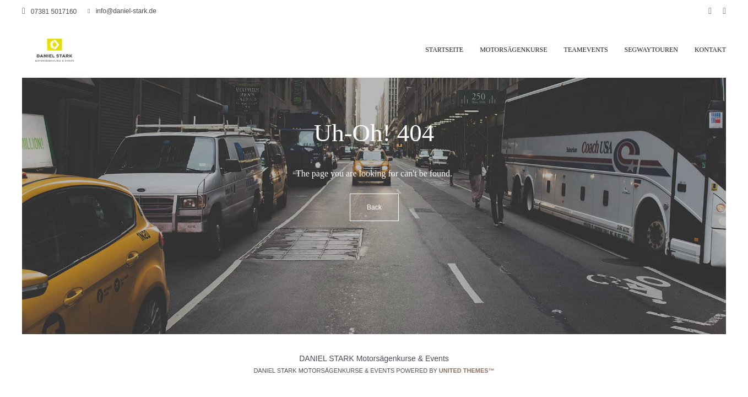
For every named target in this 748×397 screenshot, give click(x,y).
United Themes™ (467, 370)
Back (374, 207)
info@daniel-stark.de (122, 11)
